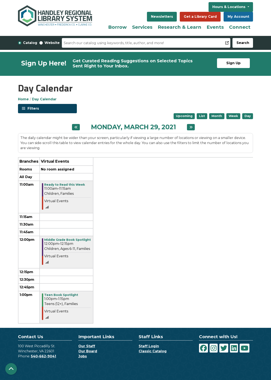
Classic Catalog (153, 351)
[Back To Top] (11, 369)
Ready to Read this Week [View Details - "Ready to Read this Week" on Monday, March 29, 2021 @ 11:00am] (64, 184)
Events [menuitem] (215, 27)
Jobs (82, 356)
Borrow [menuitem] (117, 27)
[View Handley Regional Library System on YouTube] (244, 348)
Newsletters (162, 17)
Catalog (30, 43)
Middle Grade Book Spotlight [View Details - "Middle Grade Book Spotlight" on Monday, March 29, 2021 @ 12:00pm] (67, 239)
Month (217, 116)
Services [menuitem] (142, 27)
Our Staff (86, 346)
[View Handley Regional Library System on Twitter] (223, 348)
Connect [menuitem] (239, 27)
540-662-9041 (43, 356)
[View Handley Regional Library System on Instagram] (214, 348)
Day (248, 116)
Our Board (87, 351)
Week (233, 116)
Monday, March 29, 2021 (133, 127)
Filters (32, 108)
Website (52, 43)
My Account (238, 17)
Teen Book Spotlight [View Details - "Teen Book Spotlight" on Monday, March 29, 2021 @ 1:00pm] (61, 294)
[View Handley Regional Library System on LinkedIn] (234, 348)
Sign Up (233, 63)
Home (23, 99)
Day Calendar (44, 99)
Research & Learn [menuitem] (179, 27)
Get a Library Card (200, 17)
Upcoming (184, 116)
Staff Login (149, 346)
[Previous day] (76, 127)
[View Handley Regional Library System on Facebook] (203, 348)
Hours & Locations (229, 7)
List (202, 116)
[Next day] (191, 127)
